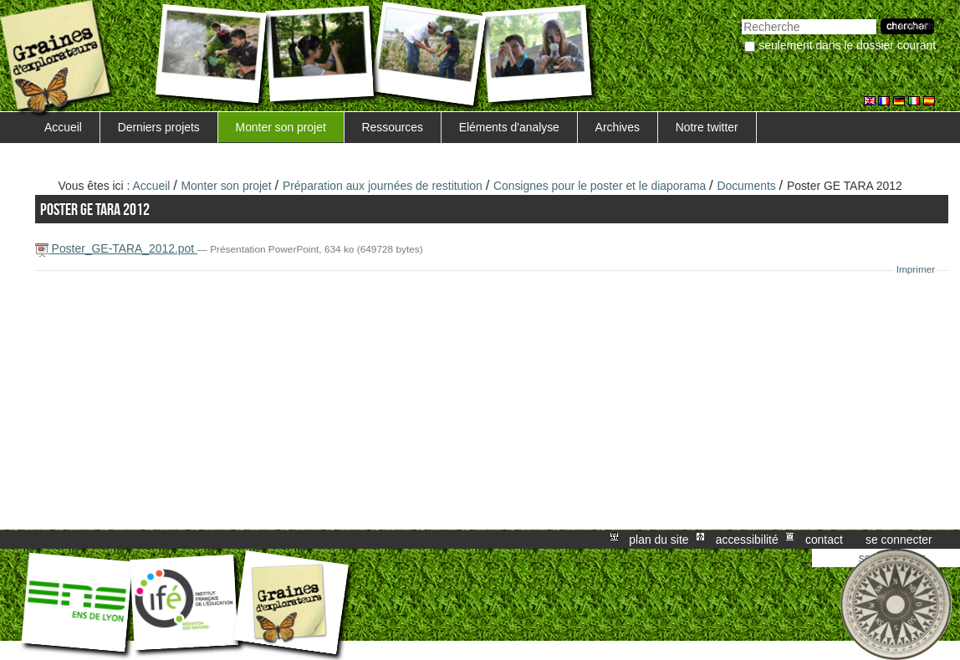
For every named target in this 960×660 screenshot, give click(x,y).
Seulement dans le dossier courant (847, 45)
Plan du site (658, 539)
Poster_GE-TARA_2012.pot (116, 248)
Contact (824, 539)
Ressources (392, 127)
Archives (617, 127)
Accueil (63, 127)
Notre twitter (707, 127)
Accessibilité (747, 539)
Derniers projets (159, 127)
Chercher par (741, 17)
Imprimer (916, 269)
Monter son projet (281, 127)
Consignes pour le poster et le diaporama (599, 185)
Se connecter (899, 539)
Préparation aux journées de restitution (383, 185)
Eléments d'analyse (509, 127)
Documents (746, 185)
